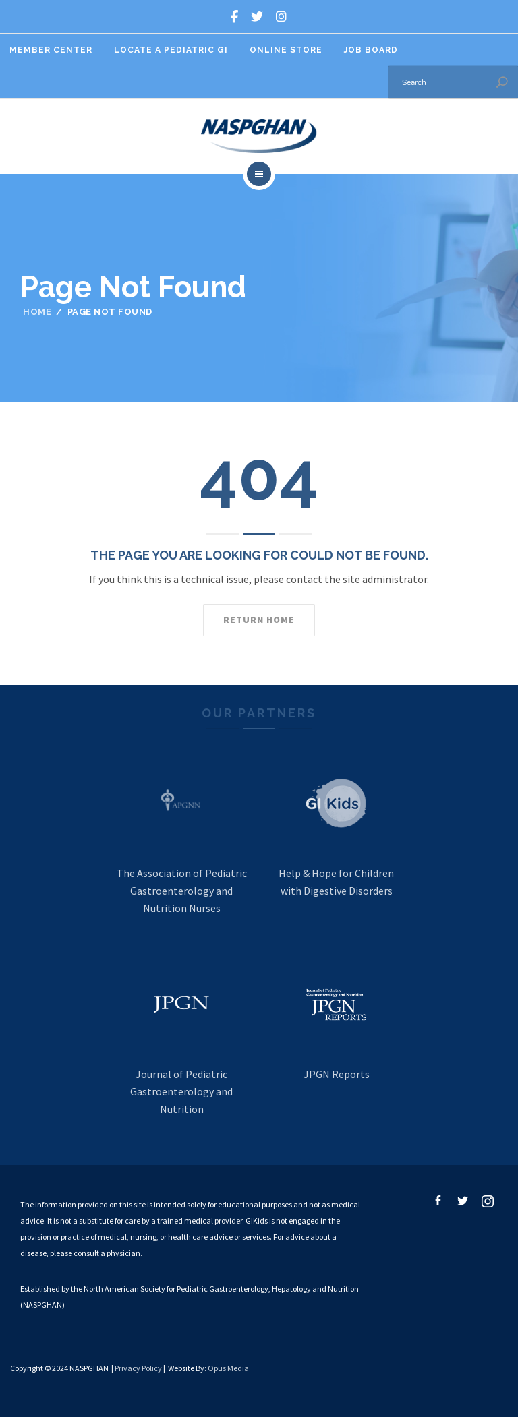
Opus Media (228, 1368)
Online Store (286, 50)
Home (37, 312)
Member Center (50, 50)
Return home (259, 620)
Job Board (371, 50)
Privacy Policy (138, 1368)
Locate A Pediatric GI (171, 50)
